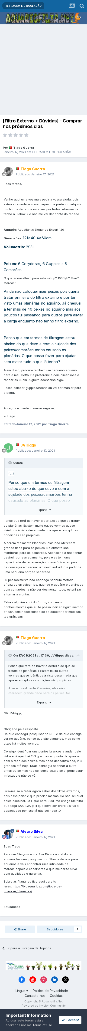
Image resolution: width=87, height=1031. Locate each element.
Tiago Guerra (23, 147)
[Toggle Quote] (10, 463)
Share (20, 929)
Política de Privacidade (50, 991)
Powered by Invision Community (44, 1005)
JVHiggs (57, 655)
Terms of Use (42, 1025)
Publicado (35, 174)
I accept (70, 1020)
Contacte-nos (35, 996)
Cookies (56, 996)
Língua (22, 991)
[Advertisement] (43, 70)
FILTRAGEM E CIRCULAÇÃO (51, 152)
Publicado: (35, 450)
